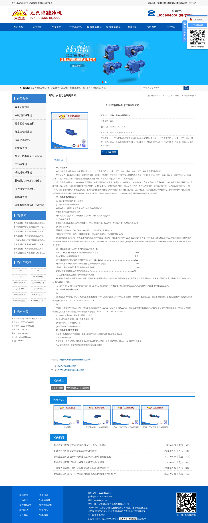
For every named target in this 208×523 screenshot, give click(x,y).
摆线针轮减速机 (23, 172)
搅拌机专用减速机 (24, 188)
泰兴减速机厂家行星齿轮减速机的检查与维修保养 (78, 462)
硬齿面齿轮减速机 (59, 88)
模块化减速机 (22, 140)
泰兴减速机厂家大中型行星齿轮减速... (29, 244)
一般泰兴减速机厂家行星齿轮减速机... (29, 240)
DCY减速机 (38, 277)
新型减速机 (21, 148)
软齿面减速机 (113, 27)
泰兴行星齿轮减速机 (96, 88)
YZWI (20, 271)
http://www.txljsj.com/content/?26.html (75, 360)
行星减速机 (75, 27)
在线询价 (109, 152)
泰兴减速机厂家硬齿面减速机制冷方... (29, 223)
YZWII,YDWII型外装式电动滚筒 (71, 370)
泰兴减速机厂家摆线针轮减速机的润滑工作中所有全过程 (82, 456)
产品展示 (56, 27)
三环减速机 (21, 164)
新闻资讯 (132, 27)
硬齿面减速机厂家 (41, 88)
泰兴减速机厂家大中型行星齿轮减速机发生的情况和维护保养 (84, 473)
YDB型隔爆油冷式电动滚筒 (78, 388)
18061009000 (197, 25)
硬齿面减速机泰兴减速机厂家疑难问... (29, 253)
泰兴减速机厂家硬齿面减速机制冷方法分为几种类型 (80, 445)
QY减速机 (20, 289)
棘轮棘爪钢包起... (20, 301)
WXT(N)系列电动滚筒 (67, 366)
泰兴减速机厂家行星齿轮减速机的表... (29, 249)
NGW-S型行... (38, 295)
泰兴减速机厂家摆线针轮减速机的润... (29, 231)
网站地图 (151, 3)
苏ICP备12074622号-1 (107, 518)
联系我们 (184, 3)
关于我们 (192, 3)
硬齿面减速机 (94, 27)
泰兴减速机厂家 (77, 88)
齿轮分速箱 (21, 197)
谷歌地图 (175, 3)
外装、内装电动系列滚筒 (28, 156)
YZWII (19, 277)
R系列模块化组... (38, 301)
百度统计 (141, 518)
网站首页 (18, 27)
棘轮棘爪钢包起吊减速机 (28, 180)
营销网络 (151, 27)
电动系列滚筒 (57, 388)
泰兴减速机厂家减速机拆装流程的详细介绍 (75, 451)
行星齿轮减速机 (23, 131)
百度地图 (166, 3)
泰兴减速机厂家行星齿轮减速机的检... (29, 236)
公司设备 (170, 27)
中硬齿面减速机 (23, 115)
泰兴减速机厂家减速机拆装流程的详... (29, 227)
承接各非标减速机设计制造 (29, 205)
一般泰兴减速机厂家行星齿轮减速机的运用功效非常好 (81, 468)
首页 (162, 96)
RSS (159, 3)
